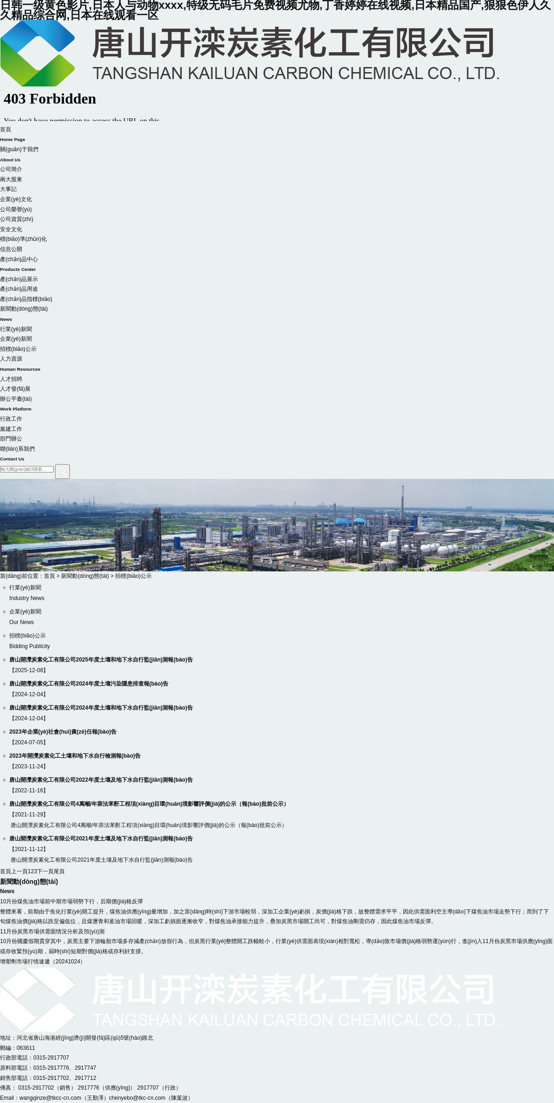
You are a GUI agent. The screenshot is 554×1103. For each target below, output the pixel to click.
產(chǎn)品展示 (19, 279)
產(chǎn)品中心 (277, 265)
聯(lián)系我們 (277, 455)
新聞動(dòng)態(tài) (277, 315)
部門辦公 (11, 438)
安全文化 (11, 229)
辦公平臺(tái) (277, 405)
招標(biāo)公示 (18, 349)
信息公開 (11, 249)
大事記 (8, 189)
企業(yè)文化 (16, 199)
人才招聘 (11, 379)
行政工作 (11, 419)
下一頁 (45, 871)
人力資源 (277, 364)
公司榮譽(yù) (16, 209)
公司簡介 (11, 169)
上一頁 (19, 871)
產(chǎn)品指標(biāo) (26, 299)
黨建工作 (11, 429)
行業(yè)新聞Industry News (26, 592)
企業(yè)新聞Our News (25, 616)
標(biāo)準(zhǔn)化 (23, 239)
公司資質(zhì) (16, 219)
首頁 (277, 135)
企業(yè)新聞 (16, 339)
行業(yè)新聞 (16, 329)
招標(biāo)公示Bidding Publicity (29, 641)
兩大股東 (11, 179)
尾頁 (59, 871)
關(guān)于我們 (277, 155)
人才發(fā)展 (15, 389)
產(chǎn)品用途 (19, 289)
